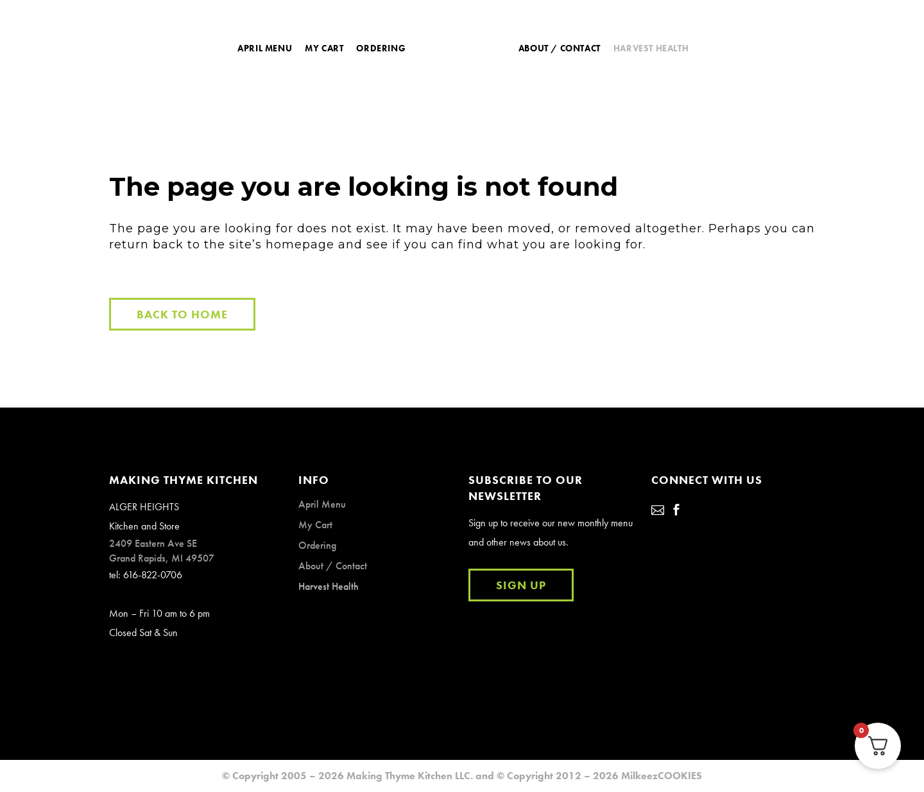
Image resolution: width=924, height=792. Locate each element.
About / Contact (332, 565)
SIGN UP (521, 585)
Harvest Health (328, 586)
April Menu (322, 504)
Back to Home (182, 314)
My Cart (315, 524)
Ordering (317, 545)
